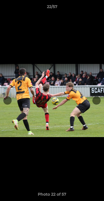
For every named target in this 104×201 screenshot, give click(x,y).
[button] (97, 8)
